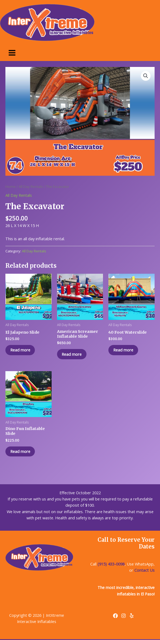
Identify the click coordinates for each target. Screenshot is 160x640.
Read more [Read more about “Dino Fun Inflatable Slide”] (21, 452)
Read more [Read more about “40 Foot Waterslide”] (124, 350)
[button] (146, 76)
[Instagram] (123, 616)
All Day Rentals (31, 186)
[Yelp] (131, 616)
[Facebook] (115, 616)
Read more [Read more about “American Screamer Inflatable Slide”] (72, 354)
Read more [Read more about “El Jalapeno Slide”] (21, 350)
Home (10, 186)
